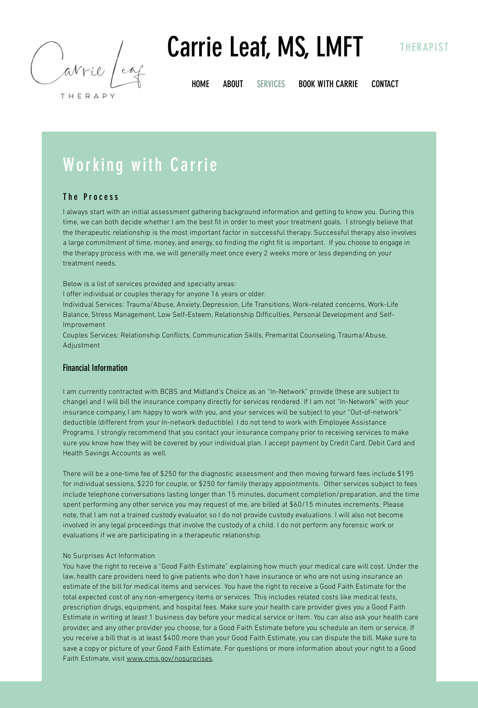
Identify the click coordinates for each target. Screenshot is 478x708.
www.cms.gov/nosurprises (169, 659)
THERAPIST (425, 47)
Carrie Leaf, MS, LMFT (265, 47)
